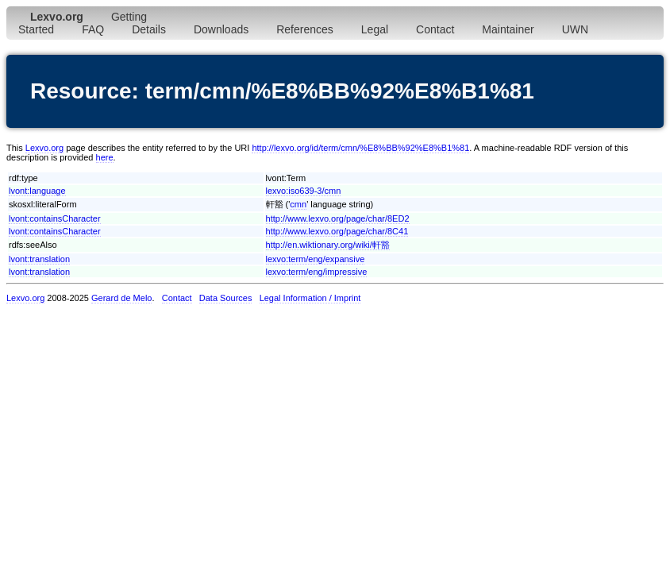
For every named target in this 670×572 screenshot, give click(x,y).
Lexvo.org (44, 148)
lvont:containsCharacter (55, 218)
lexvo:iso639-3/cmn (303, 190)
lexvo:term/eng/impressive (317, 271)
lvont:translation (39, 259)
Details (149, 29)
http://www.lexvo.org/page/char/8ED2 (338, 218)
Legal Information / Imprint (310, 298)
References (304, 29)
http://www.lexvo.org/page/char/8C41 (337, 231)
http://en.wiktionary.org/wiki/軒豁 (328, 244)
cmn (298, 204)
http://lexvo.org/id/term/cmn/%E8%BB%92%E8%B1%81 (360, 148)
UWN (575, 29)
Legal (374, 29)
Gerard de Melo (121, 298)
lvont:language (37, 190)
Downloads (221, 29)
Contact (435, 29)
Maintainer (507, 29)
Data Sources (225, 298)
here (105, 157)
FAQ (93, 29)
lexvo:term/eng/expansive (315, 259)
